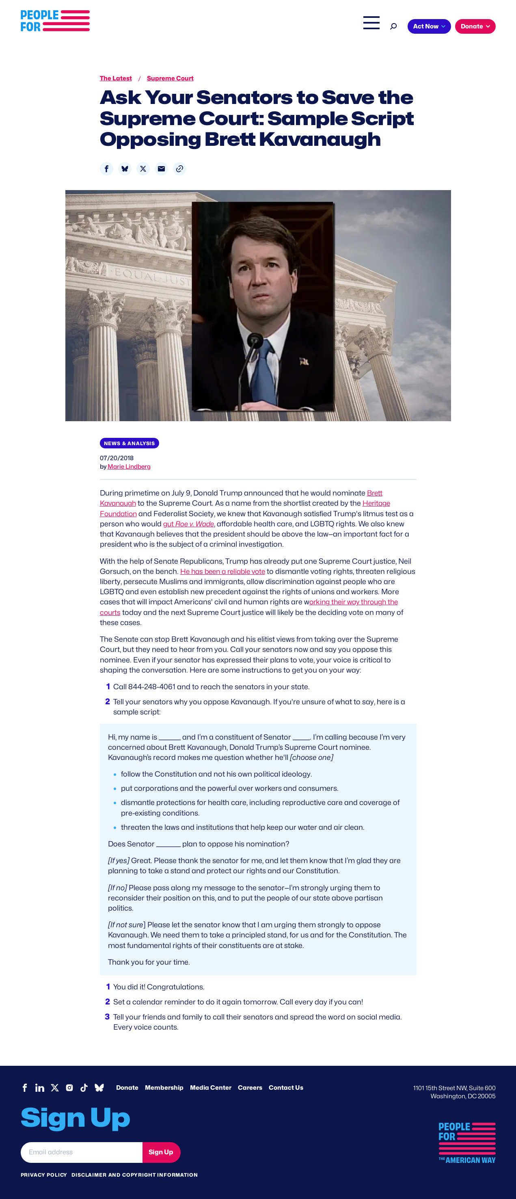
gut (190, 523)
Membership (164, 1087)
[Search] (393, 25)
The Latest (335, 27)
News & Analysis (129, 443)
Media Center (210, 1087)
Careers (250, 1087)
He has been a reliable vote (226, 571)
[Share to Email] (161, 168)
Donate (472, 26)
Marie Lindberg (129, 466)
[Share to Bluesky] (125, 168)
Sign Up (161, 1152)
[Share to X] (143, 168)
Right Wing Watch (286, 27)
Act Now (425, 26)
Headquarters (232, 27)
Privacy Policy (44, 1174)
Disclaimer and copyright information (134, 1174)
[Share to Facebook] (106, 168)
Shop (366, 27)
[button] (179, 168)
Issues (187, 27)
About (153, 27)
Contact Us (286, 1087)
